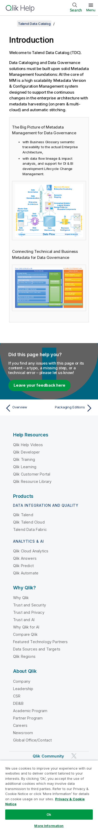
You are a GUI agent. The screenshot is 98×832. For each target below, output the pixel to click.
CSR (16, 696)
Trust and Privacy (28, 612)
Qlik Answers (25, 558)
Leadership (23, 688)
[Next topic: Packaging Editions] (72, 408)
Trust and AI (23, 619)
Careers (20, 725)
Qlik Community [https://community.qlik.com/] (48, 756)
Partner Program (28, 718)
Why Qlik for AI (26, 627)
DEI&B (18, 703)
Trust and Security (29, 605)
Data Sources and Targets (36, 649)
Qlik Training (24, 459)
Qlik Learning (24, 467)
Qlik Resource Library (32, 481)
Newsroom (23, 732)
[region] (49, 796)
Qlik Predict (23, 565)
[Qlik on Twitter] (74, 756)
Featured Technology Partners (40, 641)
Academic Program (30, 710)
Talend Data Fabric (30, 529)
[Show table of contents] (10, 24)
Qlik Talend (23, 515)
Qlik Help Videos (28, 444)
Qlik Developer (26, 452)
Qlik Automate (25, 573)
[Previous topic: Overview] (26, 408)
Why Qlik (21, 597)
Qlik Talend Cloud (29, 522)
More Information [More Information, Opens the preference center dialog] (49, 826)
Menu (90, 10)
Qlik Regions (24, 656)
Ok (49, 814)
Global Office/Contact (32, 740)
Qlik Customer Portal (31, 474)
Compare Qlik (25, 634)
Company (21, 681)
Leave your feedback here (39, 385)
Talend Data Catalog (34, 24)
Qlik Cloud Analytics (30, 551)
